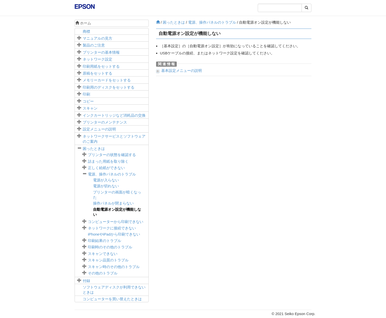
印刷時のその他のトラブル (110, 247)
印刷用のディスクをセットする (108, 87)
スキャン (90, 108)
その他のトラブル (102, 273)
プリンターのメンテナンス (105, 122)
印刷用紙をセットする (101, 66)
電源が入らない (106, 180)
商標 (86, 31)
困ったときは (94, 148)
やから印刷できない (114, 234)
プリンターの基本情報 (101, 52)
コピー (88, 101)
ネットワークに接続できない (112, 228)
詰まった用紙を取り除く (108, 161)
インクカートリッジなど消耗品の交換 (114, 115)
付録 (86, 281)
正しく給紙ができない (106, 168)
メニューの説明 (99, 129)
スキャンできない (102, 254)
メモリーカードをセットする (107, 80)
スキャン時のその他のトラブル (114, 267)
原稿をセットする (97, 73)
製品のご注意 (94, 45)
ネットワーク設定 (97, 59)
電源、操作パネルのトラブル (112, 174)
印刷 (86, 94)
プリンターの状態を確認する (112, 155)
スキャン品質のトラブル (108, 260)
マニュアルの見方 (97, 38)
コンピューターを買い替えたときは (112, 299)
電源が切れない (106, 186)
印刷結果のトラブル (104, 240)
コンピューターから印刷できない (115, 222)
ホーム (83, 23)
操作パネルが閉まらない (113, 203)
